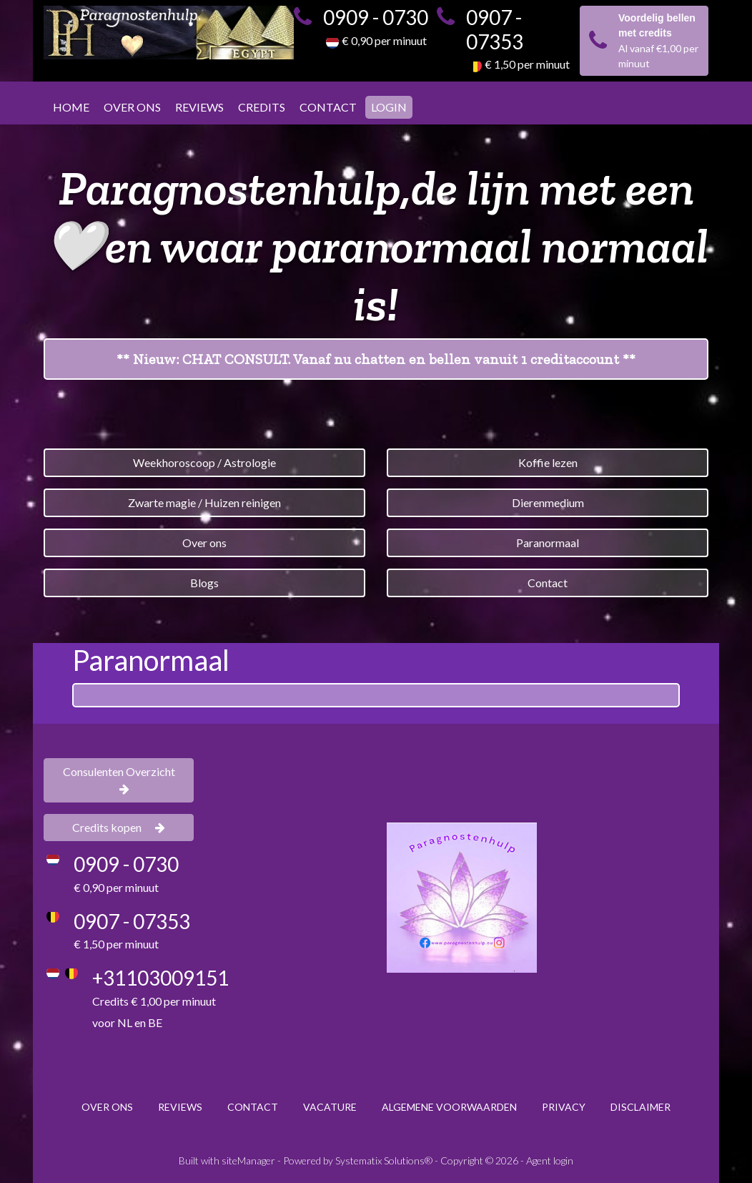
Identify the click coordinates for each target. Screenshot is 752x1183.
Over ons (204, 542)
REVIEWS (199, 107)
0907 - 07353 (494, 29)
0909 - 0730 (375, 17)
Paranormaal (547, 542)
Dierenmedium (548, 502)
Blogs (204, 582)
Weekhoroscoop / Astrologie (204, 462)
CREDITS (261, 107)
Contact (548, 582)
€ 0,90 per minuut (384, 40)
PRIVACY (563, 1107)
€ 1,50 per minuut (527, 64)
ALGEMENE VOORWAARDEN (449, 1107)
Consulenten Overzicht (119, 780)
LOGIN (389, 107)
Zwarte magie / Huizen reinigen (204, 502)
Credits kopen (118, 827)
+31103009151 (160, 978)
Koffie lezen (548, 462)
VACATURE (330, 1107)
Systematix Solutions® (383, 1160)
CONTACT (328, 107)
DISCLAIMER (640, 1107)
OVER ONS (132, 107)
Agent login (549, 1160)
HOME (71, 107)
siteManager (248, 1160)
